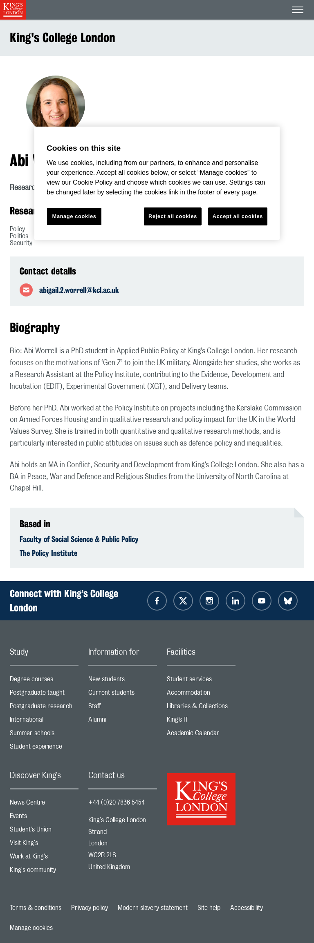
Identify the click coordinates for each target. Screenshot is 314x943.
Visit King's (44, 845)
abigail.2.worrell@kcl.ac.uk (79, 290)
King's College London (62, 37)
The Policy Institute (48, 553)
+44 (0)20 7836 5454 (116, 802)
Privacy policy (89, 908)
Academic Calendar (201, 735)
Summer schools (44, 735)
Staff (122, 708)
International (44, 721)
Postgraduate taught (44, 694)
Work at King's (44, 858)
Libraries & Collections (201, 708)
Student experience (44, 748)
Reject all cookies (172, 216)
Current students (122, 694)
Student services (201, 681)
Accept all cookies (238, 216)
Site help (208, 908)
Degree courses (44, 681)
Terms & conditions (35, 908)
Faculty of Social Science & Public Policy (79, 539)
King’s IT (201, 721)
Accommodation (201, 694)
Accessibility (246, 908)
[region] (157, 183)
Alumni (122, 721)
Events (44, 818)
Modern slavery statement (153, 908)
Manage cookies (31, 928)
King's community (44, 872)
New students (122, 681)
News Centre (44, 804)
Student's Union (44, 831)
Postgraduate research (44, 708)
